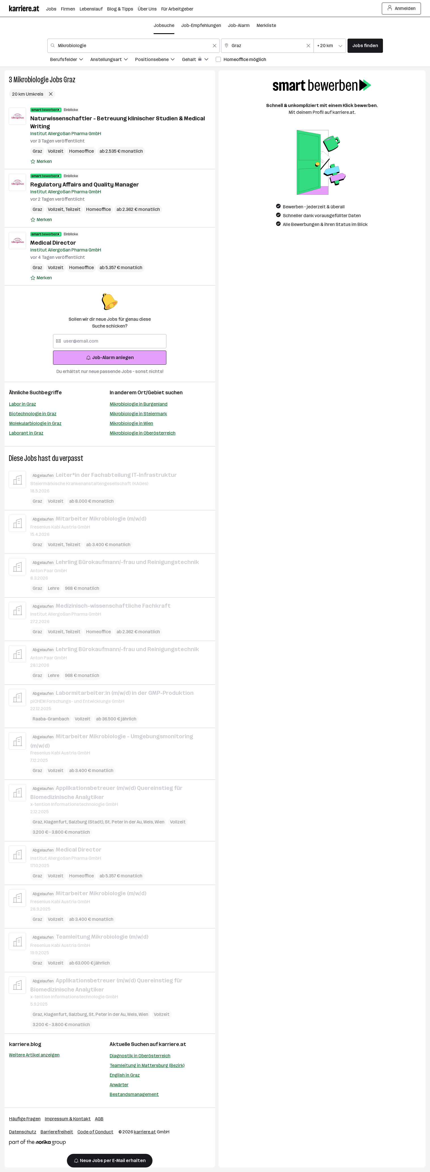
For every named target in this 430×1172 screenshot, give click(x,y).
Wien (159, 822)
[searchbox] (109, 341)
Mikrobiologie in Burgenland (139, 404)
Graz (69, 79)
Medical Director (53, 242)
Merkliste (266, 25)
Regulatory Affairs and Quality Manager (84, 184)
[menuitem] (70, 60)
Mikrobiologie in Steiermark (138, 413)
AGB (99, 1118)
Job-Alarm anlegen (110, 357)
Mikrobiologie (30, 79)
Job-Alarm (239, 25)
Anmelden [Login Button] (401, 8)
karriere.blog (25, 1044)
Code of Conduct (95, 1132)
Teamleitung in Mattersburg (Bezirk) (147, 1065)
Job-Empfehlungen (201, 25)
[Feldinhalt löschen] (214, 46)
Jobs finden (365, 45)
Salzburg (79, 1014)
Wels (149, 822)
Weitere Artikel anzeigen (34, 1055)
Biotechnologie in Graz (32, 413)
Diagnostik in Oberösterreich (140, 1055)
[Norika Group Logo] (37, 1143)
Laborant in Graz (26, 433)
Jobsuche (164, 25)
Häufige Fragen (25, 1118)
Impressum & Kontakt (68, 1118)
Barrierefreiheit (57, 1132)
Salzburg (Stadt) (87, 822)
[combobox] (133, 46)
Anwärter (119, 1084)
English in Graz (125, 1075)
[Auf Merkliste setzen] (41, 161)
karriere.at (172, 1044)
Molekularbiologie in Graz (35, 423)
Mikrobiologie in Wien (131, 423)
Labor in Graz (22, 404)
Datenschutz (22, 1132)
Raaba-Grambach (51, 719)
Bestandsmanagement (134, 1094)
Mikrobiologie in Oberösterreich (142, 433)
